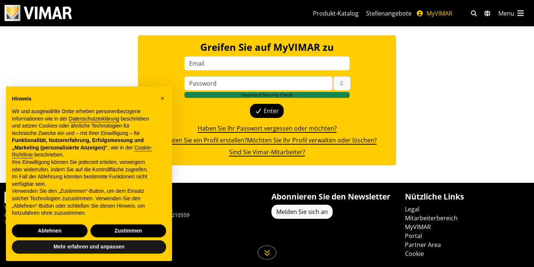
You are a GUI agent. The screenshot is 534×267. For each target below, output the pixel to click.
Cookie (414, 254)
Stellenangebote (389, 13)
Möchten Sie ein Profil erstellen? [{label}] (202, 140)
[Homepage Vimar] (38, 13)
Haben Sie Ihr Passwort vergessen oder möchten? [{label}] (267, 128)
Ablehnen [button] (50, 231)
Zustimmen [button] (128, 231)
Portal (413, 236)
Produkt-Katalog (336, 13)
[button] (162, 98)
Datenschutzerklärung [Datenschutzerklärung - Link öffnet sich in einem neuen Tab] (94, 119)
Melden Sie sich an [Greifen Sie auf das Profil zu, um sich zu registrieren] (302, 212)
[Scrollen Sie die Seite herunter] (267, 252)
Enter (267, 111)
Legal (412, 209)
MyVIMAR (434, 13)
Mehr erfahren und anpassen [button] (88, 247)
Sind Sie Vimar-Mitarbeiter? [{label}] (267, 152)
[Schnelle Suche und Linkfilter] (474, 13)
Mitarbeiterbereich (431, 218)
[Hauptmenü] (512, 13)
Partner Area (423, 245)
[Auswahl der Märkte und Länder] (487, 13)
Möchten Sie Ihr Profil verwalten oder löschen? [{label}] (312, 140)
